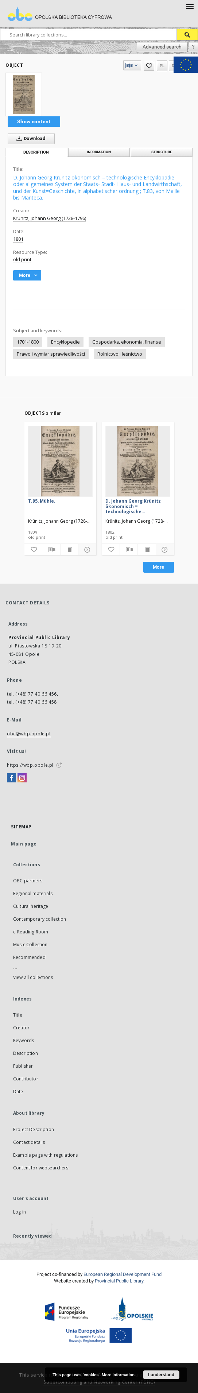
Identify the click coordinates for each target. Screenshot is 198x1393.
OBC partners (27, 881)
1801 (18, 239)
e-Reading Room (30, 932)
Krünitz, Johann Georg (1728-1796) (49, 218)
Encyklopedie (65, 342)
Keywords (23, 1040)
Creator (21, 1028)
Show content (34, 121)
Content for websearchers (41, 1168)
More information (118, 1375)
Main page (24, 844)
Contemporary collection (39, 919)
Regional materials (33, 893)
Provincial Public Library (119, 1281)
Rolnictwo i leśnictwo (119, 354)
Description (25, 1053)
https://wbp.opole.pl (30, 765)
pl (162, 65)
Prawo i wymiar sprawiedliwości (51, 354)
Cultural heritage (30, 906)
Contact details (29, 1142)
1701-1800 (28, 342)
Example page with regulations (45, 1155)
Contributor (25, 1079)
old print (22, 259)
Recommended (29, 957)
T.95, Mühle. (41, 501)
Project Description (33, 1129)
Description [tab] (36, 152)
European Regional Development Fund (123, 1274)
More (158, 567)
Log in (19, 1212)
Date (18, 1091)
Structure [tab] (161, 152)
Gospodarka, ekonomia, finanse (126, 342)
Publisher (23, 1066)
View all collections (33, 977)
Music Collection (30, 944)
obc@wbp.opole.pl (29, 734)
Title (17, 1015)
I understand (161, 1374)
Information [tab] (99, 152)
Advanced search (162, 47)
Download (29, 138)
